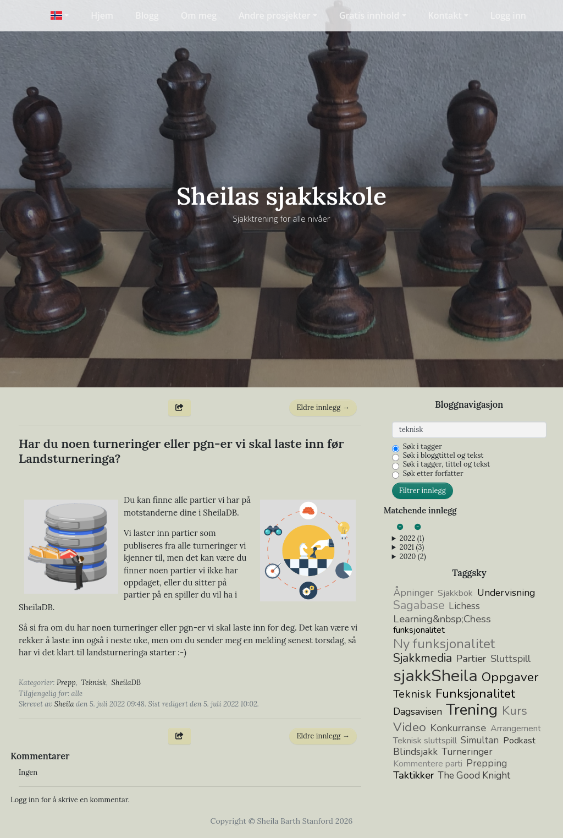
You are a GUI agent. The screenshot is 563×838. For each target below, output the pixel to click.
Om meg (199, 15)
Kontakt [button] (445, 15)
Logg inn (508, 15)
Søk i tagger (422, 446)
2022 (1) (411, 538)
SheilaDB (126, 682)
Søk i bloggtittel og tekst (443, 455)
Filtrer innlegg (422, 490)
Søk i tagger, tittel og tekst (446, 464)
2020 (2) (412, 556)
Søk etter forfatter (433, 473)
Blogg (147, 15)
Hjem (102, 15)
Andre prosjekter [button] (275, 15)
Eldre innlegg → (322, 407)
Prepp (66, 682)
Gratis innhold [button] (369, 15)
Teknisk (93, 682)
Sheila (64, 704)
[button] (60, 15)
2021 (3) (411, 547)
